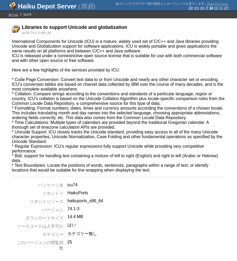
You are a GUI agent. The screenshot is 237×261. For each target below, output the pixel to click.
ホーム (13, 14)
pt (216, 8)
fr (207, 8)
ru (221, 8)
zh (226, 8)
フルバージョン (217, 4)
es (202, 8)
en (196, 8)
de (191, 8)
